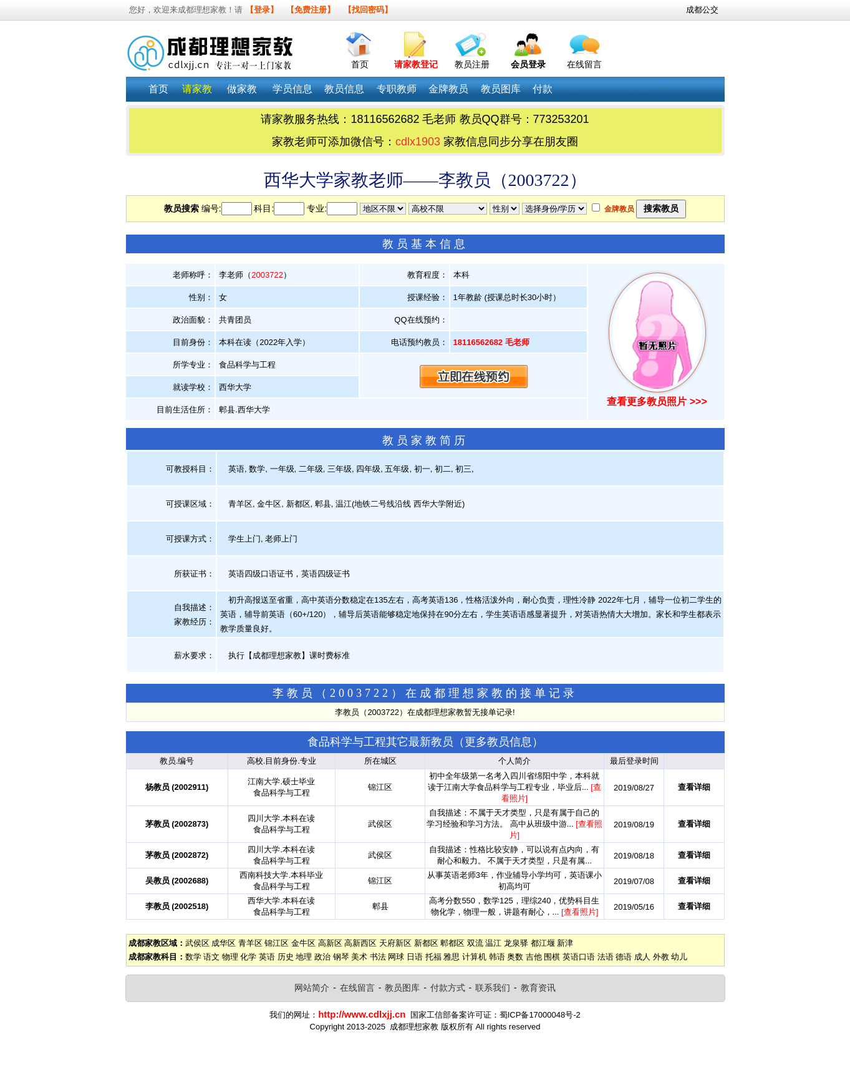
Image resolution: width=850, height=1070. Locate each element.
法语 (605, 956)
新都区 (426, 943)
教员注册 (472, 64)
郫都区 (452, 943)
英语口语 (579, 956)
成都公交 (702, 9)
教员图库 (402, 988)
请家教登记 (416, 64)
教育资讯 (538, 988)
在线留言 (584, 64)
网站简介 (311, 988)
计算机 (474, 956)
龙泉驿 (516, 943)
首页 (360, 64)
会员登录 (528, 64)
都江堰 (543, 943)
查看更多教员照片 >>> (657, 401)
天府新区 (395, 943)
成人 (642, 956)
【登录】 (262, 9)
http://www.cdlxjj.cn (361, 1014)
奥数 (515, 956)
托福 (433, 956)
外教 (661, 956)
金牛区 (303, 943)
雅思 (451, 956)
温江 (493, 943)
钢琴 (341, 956)
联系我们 (492, 988)
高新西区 (360, 943)
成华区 (223, 943)
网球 (396, 956)
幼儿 (679, 956)
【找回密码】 (368, 9)
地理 (304, 956)
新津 (565, 943)
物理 (230, 956)
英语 (267, 956)
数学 (193, 956)
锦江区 (276, 943)
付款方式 (447, 988)
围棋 (552, 956)
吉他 (534, 956)
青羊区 (250, 943)
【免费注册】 (310, 9)
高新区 (330, 943)
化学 (248, 956)
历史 (286, 956)
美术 (359, 956)
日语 (415, 956)
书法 (378, 956)
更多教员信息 (498, 742)
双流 (475, 943)
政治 (322, 956)
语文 (211, 956)
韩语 (497, 956)
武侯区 (197, 943)
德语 (624, 956)
